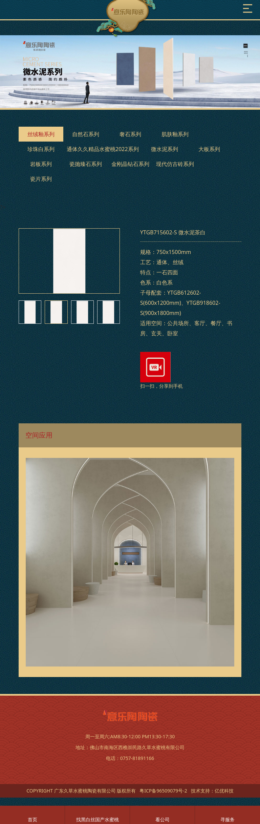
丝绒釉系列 (41, 134)
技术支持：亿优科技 (212, 790)
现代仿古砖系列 (175, 164)
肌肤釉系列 (175, 134)
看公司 (162, 819)
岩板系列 (41, 164)
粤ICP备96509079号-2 (163, 790)
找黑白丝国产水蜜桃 (97, 819)
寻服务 (227, 819)
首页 (32, 819)
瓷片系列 (41, 179)
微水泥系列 (164, 149)
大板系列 (209, 149)
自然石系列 (85, 134)
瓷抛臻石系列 (85, 164)
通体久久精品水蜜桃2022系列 (103, 149)
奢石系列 (130, 134)
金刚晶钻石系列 (130, 164)
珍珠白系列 (41, 149)
